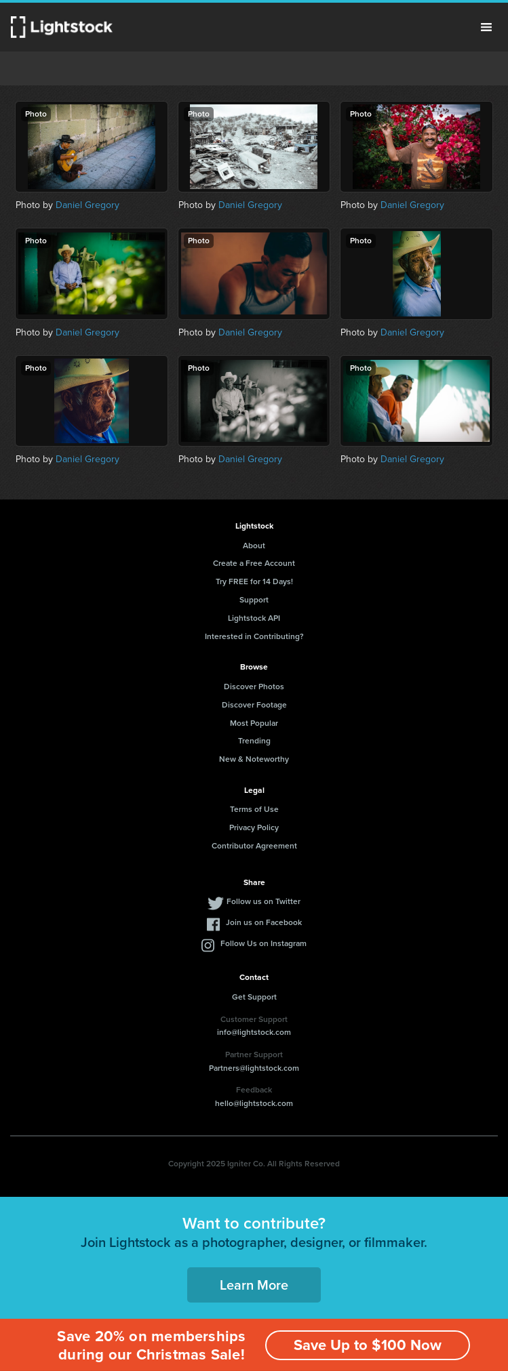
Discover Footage (254, 705)
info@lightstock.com (254, 1032)
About (254, 545)
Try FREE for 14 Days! (254, 581)
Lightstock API (254, 618)
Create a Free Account (254, 563)
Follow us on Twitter (263, 901)
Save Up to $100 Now (368, 1345)
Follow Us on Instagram (263, 943)
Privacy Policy (254, 827)
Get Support (254, 997)
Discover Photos (254, 686)
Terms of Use (254, 809)
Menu (486, 27)
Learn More (254, 1285)
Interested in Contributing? (254, 636)
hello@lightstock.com (254, 1103)
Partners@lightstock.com (254, 1068)
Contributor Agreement (254, 846)
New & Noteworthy (254, 759)
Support (254, 600)
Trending (254, 741)
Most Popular (254, 723)
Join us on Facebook (264, 922)
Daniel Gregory (87, 205)
